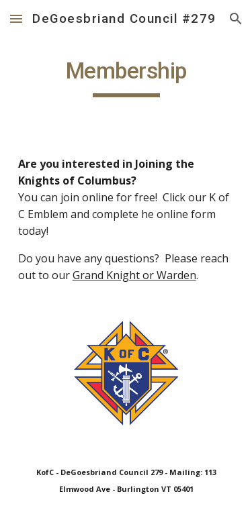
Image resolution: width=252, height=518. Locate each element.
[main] (126, 77)
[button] (16, 18)
